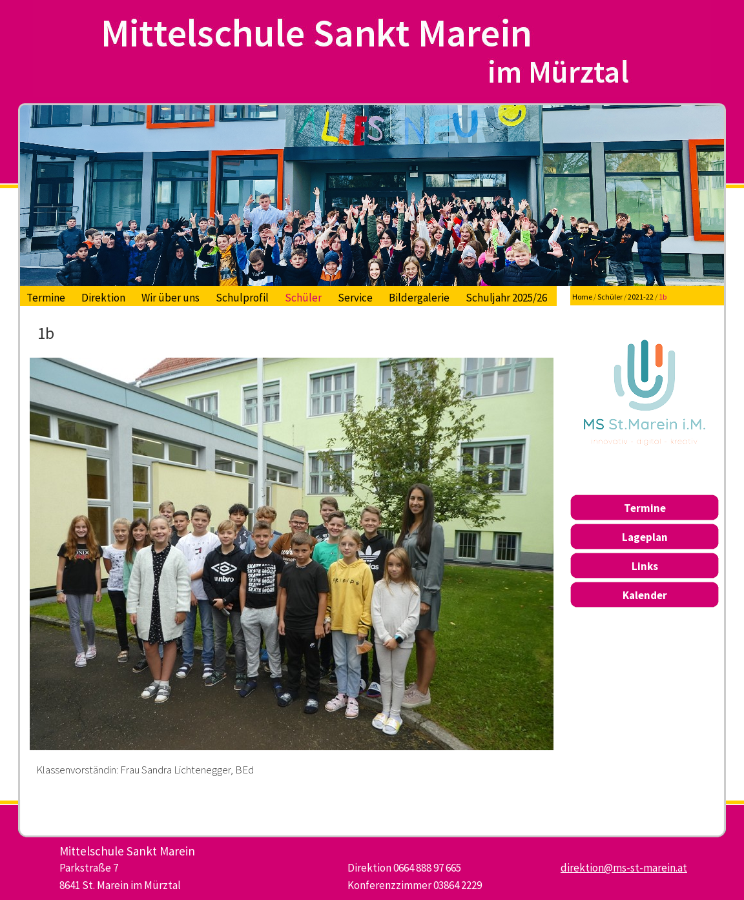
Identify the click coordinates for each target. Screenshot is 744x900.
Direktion (103, 298)
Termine (45, 298)
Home (582, 297)
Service (355, 298)
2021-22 (641, 297)
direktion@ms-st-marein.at (624, 868)
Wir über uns (170, 298)
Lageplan (645, 537)
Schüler (303, 298)
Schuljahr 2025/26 (506, 298)
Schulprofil (242, 298)
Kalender (645, 595)
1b (662, 297)
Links (645, 566)
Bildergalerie (419, 298)
